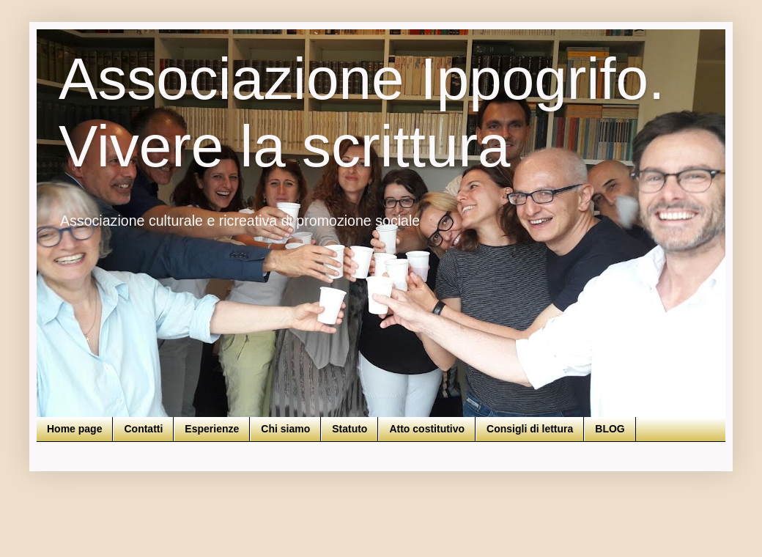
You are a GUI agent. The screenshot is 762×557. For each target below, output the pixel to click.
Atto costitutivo (427, 429)
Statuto (349, 429)
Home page (74, 429)
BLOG (609, 429)
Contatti (143, 429)
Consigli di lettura (530, 429)
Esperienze (212, 429)
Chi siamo (285, 429)
